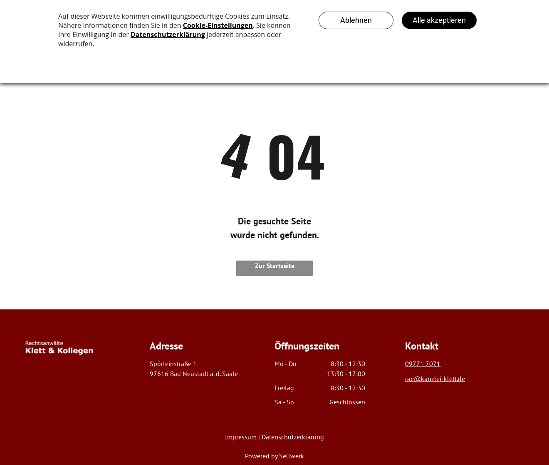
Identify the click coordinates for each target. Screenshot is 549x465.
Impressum (241, 437)
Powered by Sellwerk (274, 456)
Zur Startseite (274, 265)
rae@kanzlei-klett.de (435, 378)
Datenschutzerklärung (293, 437)
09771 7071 (422, 363)
